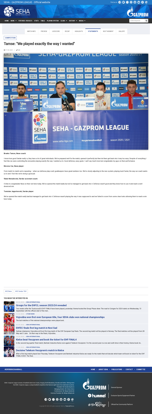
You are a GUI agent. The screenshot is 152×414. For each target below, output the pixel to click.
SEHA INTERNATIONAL (33, 302)
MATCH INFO (31, 31)
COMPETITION (10, 38)
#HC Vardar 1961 (21, 291)
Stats (36, 21)
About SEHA (103, 369)
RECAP (67, 31)
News (12, 21)
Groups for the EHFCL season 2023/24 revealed (41, 305)
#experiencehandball (13, 369)
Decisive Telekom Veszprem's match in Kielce (40, 350)
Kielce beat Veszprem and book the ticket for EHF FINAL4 (46, 339)
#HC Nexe (8, 291)
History (72, 21)
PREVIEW (44, 31)
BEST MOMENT (108, 31)
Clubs (63, 21)
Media (81, 21)
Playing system (53, 21)
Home (7, 21)
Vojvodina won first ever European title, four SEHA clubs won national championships (60, 317)
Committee (140, 369)
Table (43, 21)
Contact (129, 369)
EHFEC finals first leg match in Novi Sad (36, 328)
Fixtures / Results (25, 21)
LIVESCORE (56, 31)
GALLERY (122, 31)
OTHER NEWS (30, 314)
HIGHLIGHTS (79, 31)
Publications (116, 369)
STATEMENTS (93, 31)
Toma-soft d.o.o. (69, 406)
